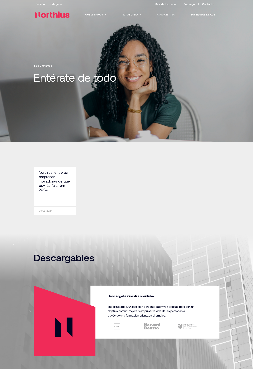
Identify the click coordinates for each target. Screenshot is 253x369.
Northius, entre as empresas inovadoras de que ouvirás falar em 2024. (54, 181)
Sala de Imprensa (165, 4)
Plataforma (131, 14)
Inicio (37, 65)
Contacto (208, 4)
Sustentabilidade (203, 14)
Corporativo (166, 14)
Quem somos (95, 14)
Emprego (189, 4)
